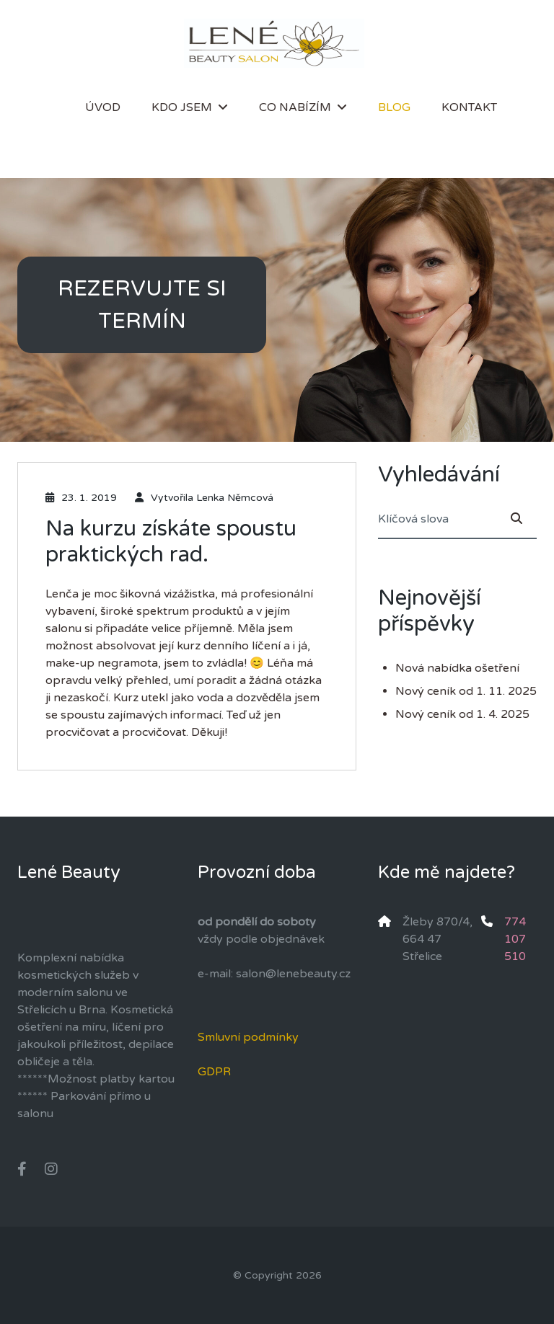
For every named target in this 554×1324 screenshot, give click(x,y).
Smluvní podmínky (248, 1037)
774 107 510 (515, 939)
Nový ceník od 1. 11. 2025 (466, 691)
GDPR (214, 1072)
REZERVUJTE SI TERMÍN (142, 304)
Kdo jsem (181, 107)
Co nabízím (295, 107)
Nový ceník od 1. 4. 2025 (462, 714)
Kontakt (469, 107)
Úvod (102, 107)
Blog (394, 107)
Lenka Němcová (234, 498)
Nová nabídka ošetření (457, 668)
